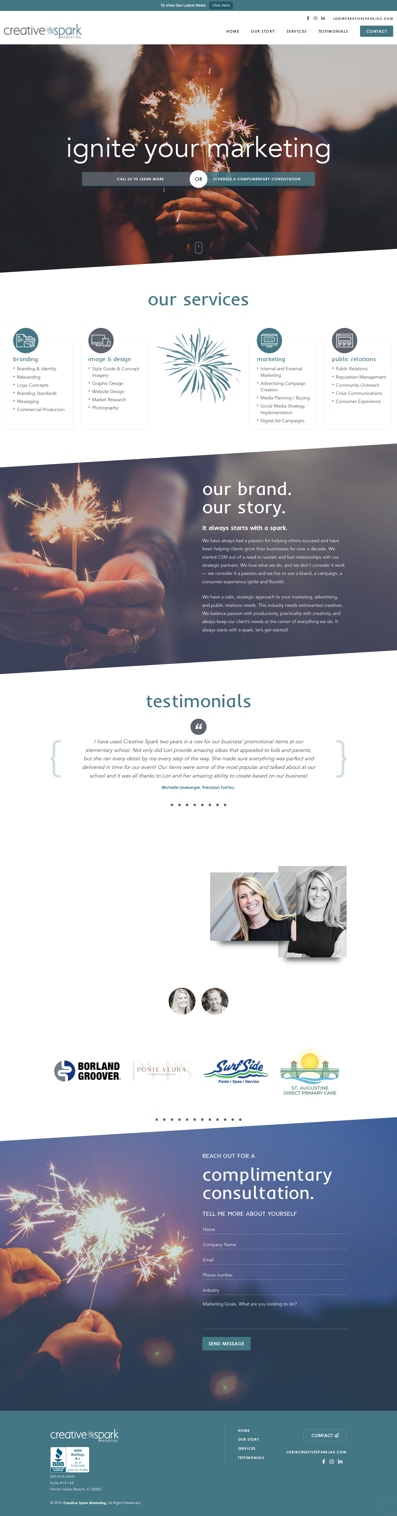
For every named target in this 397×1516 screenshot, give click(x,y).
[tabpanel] (198, 754)
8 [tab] (225, 805)
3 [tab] (187, 805)
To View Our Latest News (183, 5)
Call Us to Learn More (140, 179)
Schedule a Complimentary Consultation (257, 179)
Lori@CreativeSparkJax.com (363, 18)
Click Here (221, 5)
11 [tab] (232, 1119)
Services (297, 31)
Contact (376, 31)
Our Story (263, 31)
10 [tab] (225, 1119)
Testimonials (333, 31)
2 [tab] (179, 805)
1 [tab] (172, 805)
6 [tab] (210, 805)
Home (232, 31)
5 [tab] (202, 805)
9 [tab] (217, 1119)
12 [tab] (240, 1119)
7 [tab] (217, 805)
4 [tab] (194, 805)
